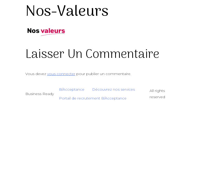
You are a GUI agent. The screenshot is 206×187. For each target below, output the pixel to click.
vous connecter (61, 73)
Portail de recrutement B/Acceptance (93, 98)
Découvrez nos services (113, 89)
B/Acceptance (71, 89)
